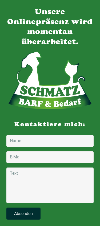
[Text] (50, 185)
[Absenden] (23, 214)
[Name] (50, 141)
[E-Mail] (50, 157)
